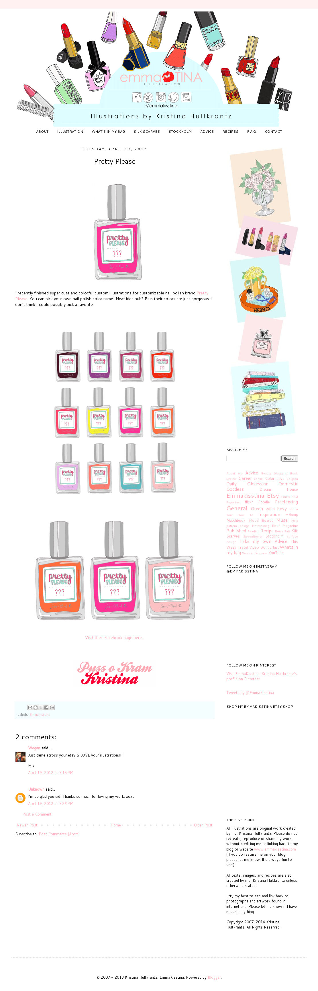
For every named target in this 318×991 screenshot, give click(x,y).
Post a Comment (37, 814)
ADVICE (207, 131)
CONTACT (273, 131)
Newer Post (27, 825)
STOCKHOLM (180, 131)
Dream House (279, 489)
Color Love (274, 478)
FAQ (295, 496)
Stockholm (274, 536)
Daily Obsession (247, 483)
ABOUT (42, 131)
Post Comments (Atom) (59, 833)
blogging (280, 473)
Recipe (267, 530)
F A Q (251, 131)
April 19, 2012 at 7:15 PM (50, 772)
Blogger (214, 977)
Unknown (36, 789)
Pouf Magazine (285, 525)
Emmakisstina (40, 714)
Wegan (34, 747)
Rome (279, 531)
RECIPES (230, 131)
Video (254, 547)
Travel (242, 547)
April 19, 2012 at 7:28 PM (50, 803)
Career (245, 478)
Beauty (266, 473)
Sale (287, 531)
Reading (254, 531)
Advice (251, 473)
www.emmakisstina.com (275, 849)
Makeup (291, 514)
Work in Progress (255, 553)
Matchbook (236, 520)
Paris (294, 521)
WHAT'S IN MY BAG (108, 131)
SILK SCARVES (147, 131)
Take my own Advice (263, 541)
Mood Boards (261, 520)
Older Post (203, 825)
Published (236, 530)
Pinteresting (261, 526)
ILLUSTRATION (70, 131)
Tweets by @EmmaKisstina (250, 692)
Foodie (264, 502)
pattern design (238, 526)
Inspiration (269, 514)
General (237, 508)
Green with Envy (269, 508)
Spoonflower (252, 536)
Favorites (233, 502)
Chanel (259, 479)
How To (245, 515)
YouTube (276, 552)
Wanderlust (269, 547)
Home (116, 825)
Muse (282, 520)
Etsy (273, 495)
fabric (285, 496)
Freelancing (286, 502)
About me (234, 473)
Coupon (292, 479)
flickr (249, 502)
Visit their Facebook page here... (114, 637)
